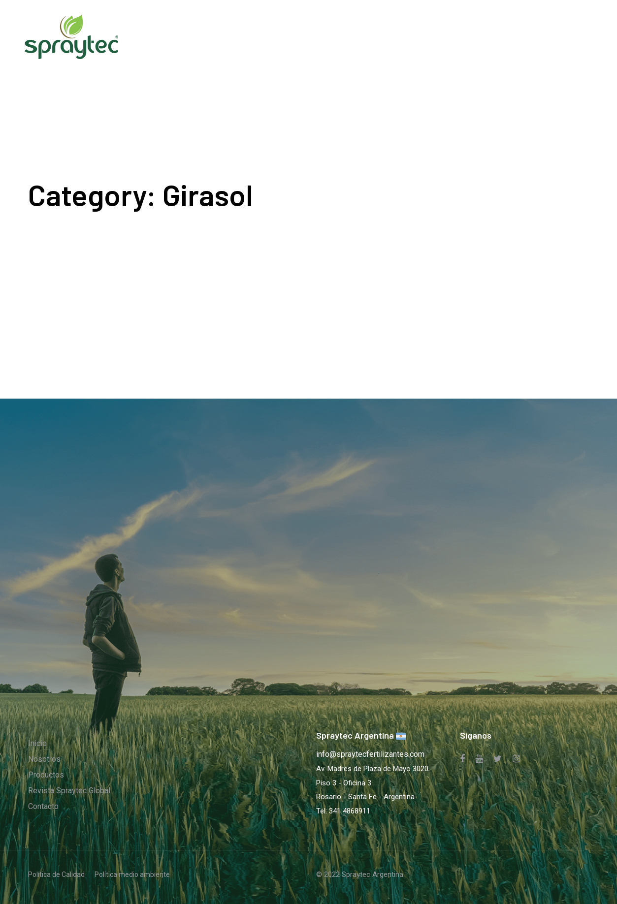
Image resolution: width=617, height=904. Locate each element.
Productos (46, 774)
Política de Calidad (56, 874)
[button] (574, 37)
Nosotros (44, 759)
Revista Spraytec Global (69, 790)
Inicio (37, 743)
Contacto (43, 806)
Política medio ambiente (132, 874)
